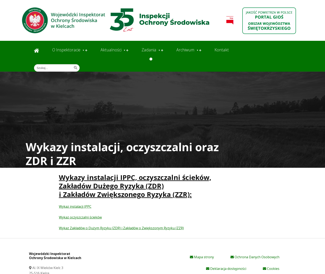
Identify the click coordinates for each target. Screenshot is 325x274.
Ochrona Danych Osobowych (254, 257)
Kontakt (222, 50)
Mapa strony (202, 257)
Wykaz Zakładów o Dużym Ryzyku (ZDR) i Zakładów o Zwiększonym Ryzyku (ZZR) (121, 228)
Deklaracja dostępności (226, 268)
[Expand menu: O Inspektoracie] (86, 50)
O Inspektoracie (66, 50)
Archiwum (185, 50)
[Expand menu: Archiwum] (200, 50)
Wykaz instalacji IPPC (75, 206)
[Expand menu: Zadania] (162, 50)
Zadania (149, 50)
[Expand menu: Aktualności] (127, 50)
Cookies (271, 268)
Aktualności (111, 50)
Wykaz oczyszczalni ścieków (80, 217)
